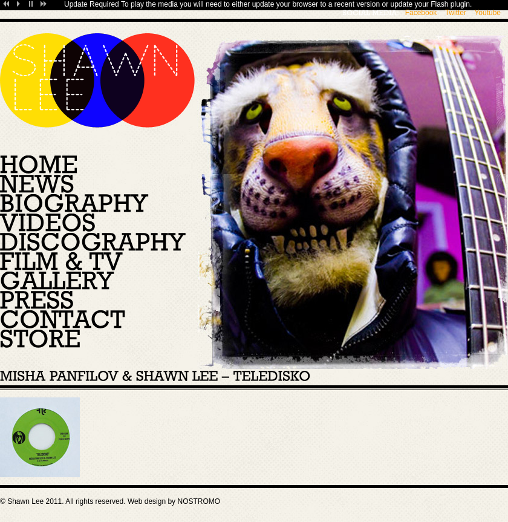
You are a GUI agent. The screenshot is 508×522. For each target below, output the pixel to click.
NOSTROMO (198, 501)
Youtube (487, 12)
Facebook (421, 12)
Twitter (455, 12)
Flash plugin (450, 4)
